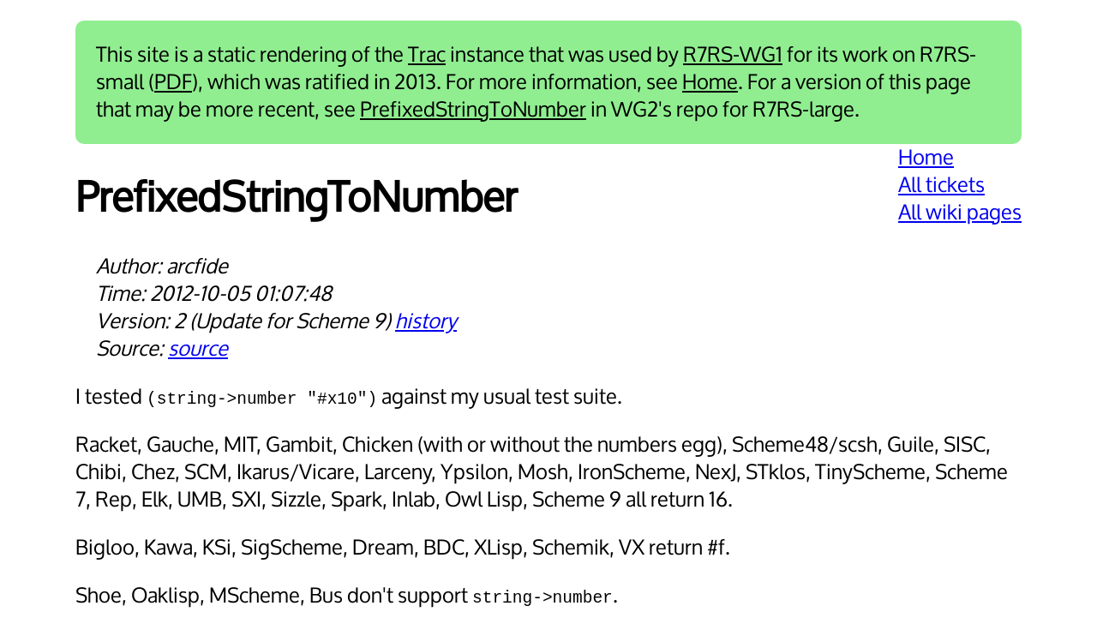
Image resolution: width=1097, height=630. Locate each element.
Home (710, 82)
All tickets (941, 185)
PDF (173, 82)
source (198, 349)
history (426, 321)
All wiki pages (960, 212)
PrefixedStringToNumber (473, 109)
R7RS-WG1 (732, 55)
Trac (427, 55)
